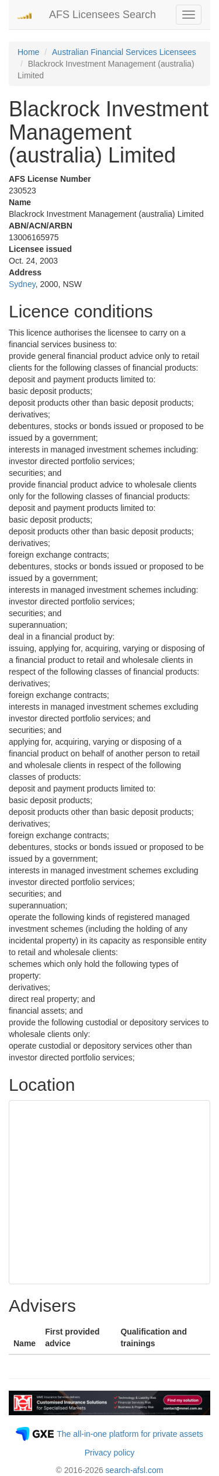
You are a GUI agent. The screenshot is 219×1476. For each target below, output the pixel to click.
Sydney (22, 284)
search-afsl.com (135, 1470)
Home (28, 52)
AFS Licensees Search (102, 14)
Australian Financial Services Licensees (124, 52)
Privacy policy (110, 1452)
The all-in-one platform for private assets (130, 1434)
